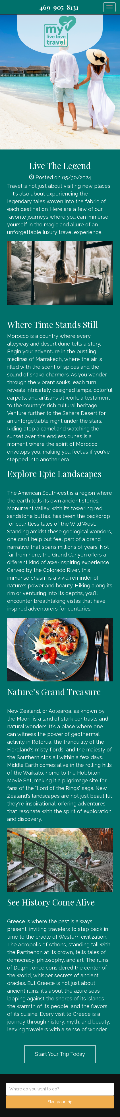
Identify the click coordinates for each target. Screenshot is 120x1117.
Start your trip (60, 1102)
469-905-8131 (58, 7)
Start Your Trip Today (60, 1054)
